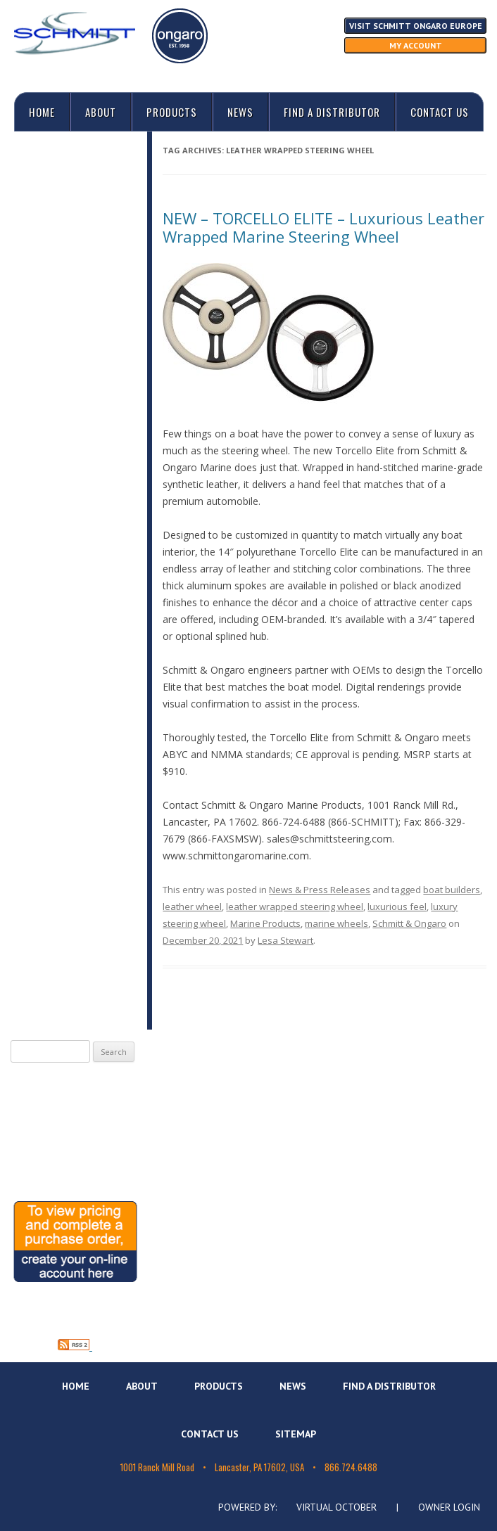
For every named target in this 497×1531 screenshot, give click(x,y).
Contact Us (439, 112)
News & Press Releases (319, 889)
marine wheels (336, 923)
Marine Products (265, 923)
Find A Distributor (332, 112)
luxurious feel (397, 906)
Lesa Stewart (285, 940)
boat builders (451, 889)
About (100, 112)
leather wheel (192, 906)
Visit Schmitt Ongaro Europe (415, 25)
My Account (415, 45)
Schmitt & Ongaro (409, 923)
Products (171, 112)
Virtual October (336, 1507)
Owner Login (449, 1507)
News (240, 112)
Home (42, 112)
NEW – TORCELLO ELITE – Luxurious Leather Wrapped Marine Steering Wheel (323, 227)
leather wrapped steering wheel (294, 906)
